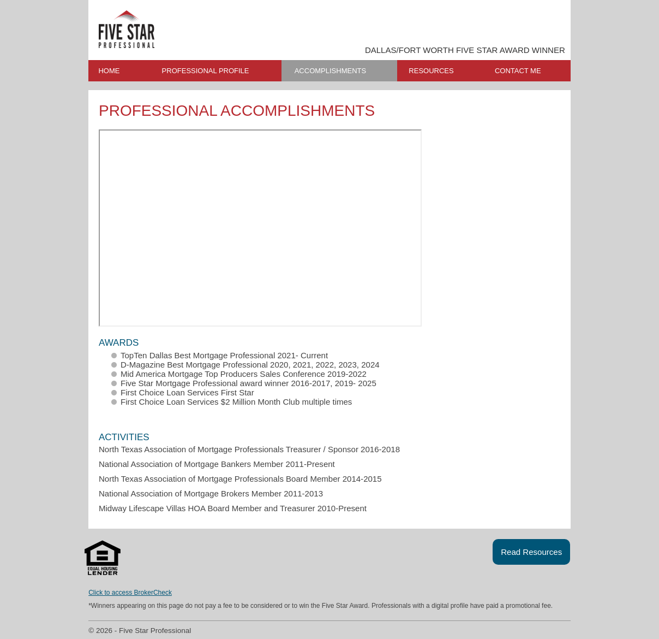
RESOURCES (431, 71)
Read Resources (531, 552)
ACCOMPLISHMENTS (330, 71)
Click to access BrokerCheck (130, 592)
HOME (108, 71)
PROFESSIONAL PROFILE (205, 71)
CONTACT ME (518, 71)
